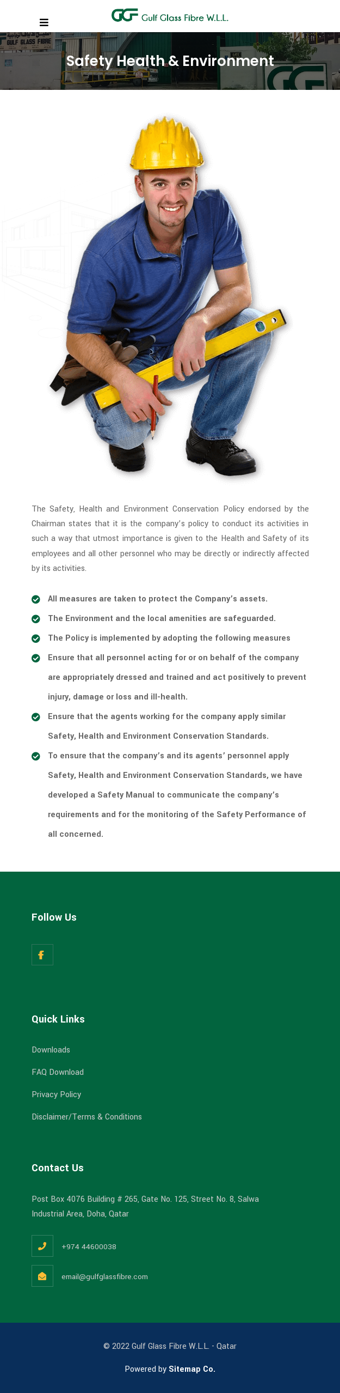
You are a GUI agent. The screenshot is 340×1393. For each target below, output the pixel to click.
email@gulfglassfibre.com (104, 1277)
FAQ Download (58, 1072)
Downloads (51, 1050)
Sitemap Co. (192, 1369)
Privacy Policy (56, 1094)
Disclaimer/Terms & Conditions (87, 1117)
